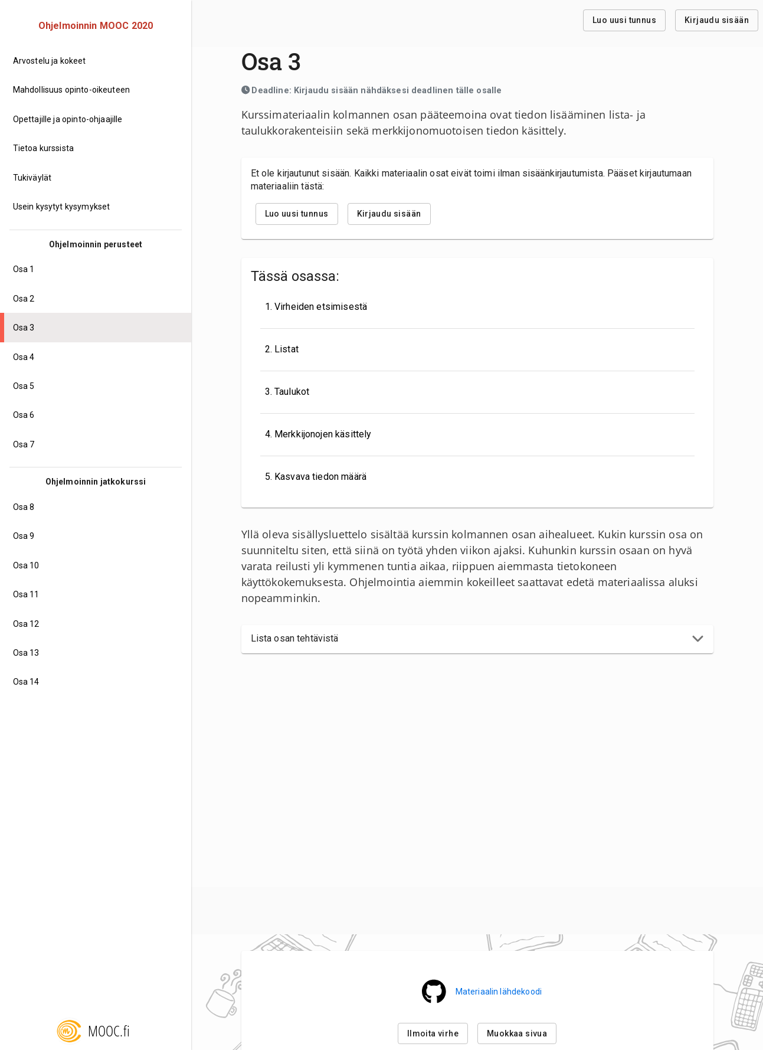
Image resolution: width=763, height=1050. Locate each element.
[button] (477, 639)
